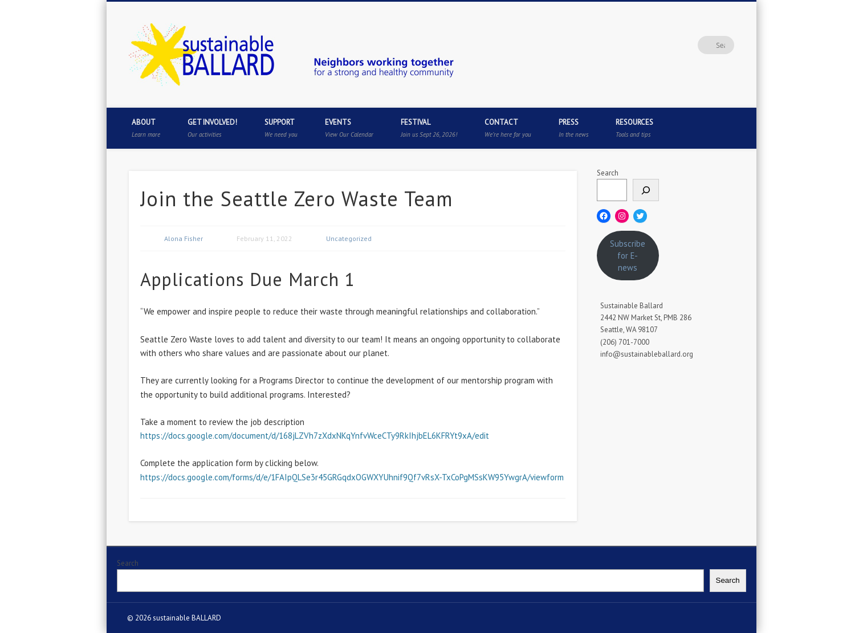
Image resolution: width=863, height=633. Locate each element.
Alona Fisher (183, 238)
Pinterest (678, 45)
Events (349, 127)
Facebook (631, 45)
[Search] (646, 190)
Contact (508, 127)
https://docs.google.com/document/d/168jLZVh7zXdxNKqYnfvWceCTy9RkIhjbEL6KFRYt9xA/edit (314, 435)
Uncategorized (349, 238)
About (146, 127)
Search (607, 173)
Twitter (655, 45)
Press (573, 127)
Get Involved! (212, 127)
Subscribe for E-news (627, 255)
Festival (429, 127)
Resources (634, 127)
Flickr (702, 45)
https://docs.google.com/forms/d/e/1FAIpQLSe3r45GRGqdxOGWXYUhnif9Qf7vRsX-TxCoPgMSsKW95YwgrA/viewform (352, 477)
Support (281, 127)
